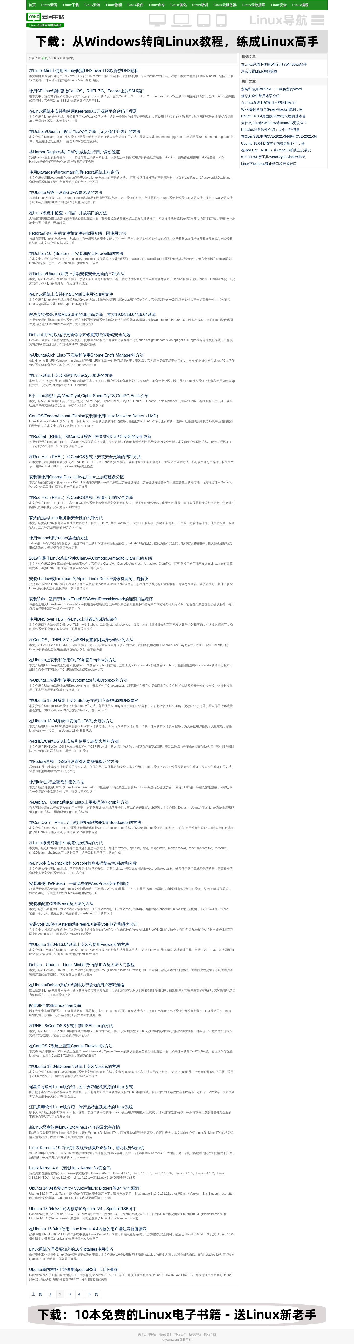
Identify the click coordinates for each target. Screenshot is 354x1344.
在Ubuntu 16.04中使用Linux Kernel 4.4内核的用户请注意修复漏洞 (88, 1229)
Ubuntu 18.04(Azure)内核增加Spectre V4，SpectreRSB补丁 (83, 1209)
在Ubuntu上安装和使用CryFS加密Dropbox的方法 (73, 660)
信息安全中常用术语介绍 (260, 96)
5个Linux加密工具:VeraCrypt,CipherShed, (273, 157)
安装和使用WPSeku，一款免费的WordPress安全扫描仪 (79, 883)
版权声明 (195, 1334)
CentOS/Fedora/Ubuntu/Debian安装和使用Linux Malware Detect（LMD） (94, 416)
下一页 (93, 1294)
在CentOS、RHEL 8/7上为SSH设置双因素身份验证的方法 (81, 640)
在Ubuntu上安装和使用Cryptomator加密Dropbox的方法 (78, 680)
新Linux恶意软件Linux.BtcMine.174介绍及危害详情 (74, 1127)
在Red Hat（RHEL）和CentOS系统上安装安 (276, 150)
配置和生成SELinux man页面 (55, 1005)
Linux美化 (178, 5)
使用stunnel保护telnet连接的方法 (58, 538)
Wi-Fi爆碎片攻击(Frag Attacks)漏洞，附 (272, 109)
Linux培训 (200, 5)
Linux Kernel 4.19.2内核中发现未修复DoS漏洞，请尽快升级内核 (86, 1148)
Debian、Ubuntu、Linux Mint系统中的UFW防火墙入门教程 (82, 965)
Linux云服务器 (225, 5)
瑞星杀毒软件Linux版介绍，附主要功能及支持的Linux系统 (81, 1087)
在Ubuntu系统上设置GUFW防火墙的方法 (65, 192)
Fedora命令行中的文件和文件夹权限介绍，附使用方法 (77, 233)
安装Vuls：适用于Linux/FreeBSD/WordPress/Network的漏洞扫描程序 (91, 599)
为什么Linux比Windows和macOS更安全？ (274, 123)
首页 (32, 5)
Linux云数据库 (253, 5)
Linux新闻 (49, 5)
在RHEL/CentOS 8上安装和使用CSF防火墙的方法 (74, 741)
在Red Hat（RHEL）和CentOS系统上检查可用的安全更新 (81, 497)
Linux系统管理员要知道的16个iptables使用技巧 (71, 1249)
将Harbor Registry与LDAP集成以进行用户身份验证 (74, 152)
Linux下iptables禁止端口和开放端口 (269, 164)
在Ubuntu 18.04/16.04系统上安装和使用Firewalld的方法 (79, 944)
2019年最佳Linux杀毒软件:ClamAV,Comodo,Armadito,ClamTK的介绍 (90, 558)
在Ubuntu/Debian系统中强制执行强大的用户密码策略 (76, 985)
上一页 (37, 1294)
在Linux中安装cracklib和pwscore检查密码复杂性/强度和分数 (83, 863)
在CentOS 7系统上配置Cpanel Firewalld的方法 (71, 1046)
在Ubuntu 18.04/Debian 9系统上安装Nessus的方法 (74, 1066)
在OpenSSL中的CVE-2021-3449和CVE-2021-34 (279, 136)
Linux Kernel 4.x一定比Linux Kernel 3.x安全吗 (70, 1168)
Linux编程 (300, 5)
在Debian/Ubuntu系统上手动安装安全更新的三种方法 (76, 274)
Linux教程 (114, 5)
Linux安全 (279, 5)
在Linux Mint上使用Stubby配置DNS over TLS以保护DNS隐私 (83, 70)
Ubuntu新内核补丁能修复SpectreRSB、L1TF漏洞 (73, 1269)
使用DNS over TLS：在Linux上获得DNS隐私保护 (73, 619)
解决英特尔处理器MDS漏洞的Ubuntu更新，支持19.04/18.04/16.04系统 (92, 314)
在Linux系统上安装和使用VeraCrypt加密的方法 (71, 375)
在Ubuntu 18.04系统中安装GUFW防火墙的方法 (71, 721)
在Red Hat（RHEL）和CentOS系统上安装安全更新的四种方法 (85, 457)
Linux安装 (92, 5)
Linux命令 (157, 5)
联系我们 (165, 1334)
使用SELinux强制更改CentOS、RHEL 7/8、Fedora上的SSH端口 (87, 91)
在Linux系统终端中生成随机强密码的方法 (66, 843)
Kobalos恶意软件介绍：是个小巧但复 (270, 130)
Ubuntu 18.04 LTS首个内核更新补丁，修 (273, 143)
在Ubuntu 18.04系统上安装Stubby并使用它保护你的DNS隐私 (84, 700)
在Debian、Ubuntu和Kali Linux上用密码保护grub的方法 (79, 802)
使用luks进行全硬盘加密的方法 (56, 782)
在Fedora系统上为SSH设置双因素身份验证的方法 (74, 761)
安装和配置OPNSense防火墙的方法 (61, 904)
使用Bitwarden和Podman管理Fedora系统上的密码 (74, 172)
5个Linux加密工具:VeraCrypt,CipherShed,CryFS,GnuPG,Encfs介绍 (89, 396)
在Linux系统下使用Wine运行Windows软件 (274, 64)
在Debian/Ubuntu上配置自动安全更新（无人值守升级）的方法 (84, 131)
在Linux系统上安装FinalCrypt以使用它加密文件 (71, 294)
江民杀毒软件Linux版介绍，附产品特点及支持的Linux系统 (81, 1107)
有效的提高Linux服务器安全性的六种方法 (66, 518)
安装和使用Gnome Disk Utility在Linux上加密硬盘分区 (76, 477)
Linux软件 (135, 5)
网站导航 (210, 1334)
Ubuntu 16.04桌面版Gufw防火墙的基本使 (273, 116)
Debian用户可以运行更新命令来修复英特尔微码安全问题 (79, 335)
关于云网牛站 (147, 1334)
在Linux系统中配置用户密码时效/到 (268, 103)
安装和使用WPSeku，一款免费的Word (271, 89)
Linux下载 (71, 5)
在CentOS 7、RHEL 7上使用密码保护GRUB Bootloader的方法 (85, 822)
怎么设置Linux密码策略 (259, 71)
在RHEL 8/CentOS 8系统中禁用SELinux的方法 (71, 1026)
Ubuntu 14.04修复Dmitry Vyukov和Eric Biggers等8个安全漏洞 (84, 1188)
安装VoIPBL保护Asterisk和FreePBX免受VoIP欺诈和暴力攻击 (83, 924)
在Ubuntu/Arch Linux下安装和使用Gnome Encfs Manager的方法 (86, 355)
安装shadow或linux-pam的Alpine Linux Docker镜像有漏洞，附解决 (88, 579)
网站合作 (180, 1334)
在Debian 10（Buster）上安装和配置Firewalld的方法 (76, 253)
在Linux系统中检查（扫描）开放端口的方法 (68, 213)
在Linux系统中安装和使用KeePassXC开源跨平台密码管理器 (83, 111)
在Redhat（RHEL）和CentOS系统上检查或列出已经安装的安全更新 (90, 436)
